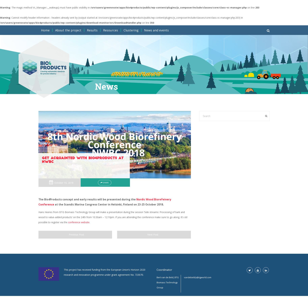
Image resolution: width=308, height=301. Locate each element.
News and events (156, 30)
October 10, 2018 (63, 182)
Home (45, 30)
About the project (68, 30)
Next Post (154, 234)
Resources (110, 30)
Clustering (131, 30)
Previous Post (75, 234)
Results (92, 30)
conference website (78, 222)
